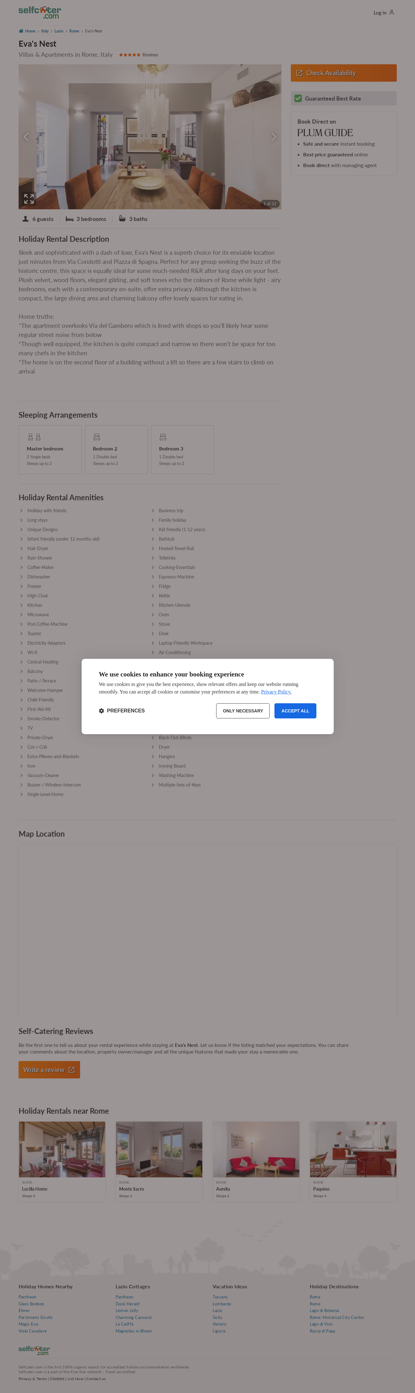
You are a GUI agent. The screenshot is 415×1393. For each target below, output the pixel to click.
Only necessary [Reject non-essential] (243, 710)
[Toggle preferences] (122, 710)
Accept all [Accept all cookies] (295, 710)
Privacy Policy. (276, 691)
